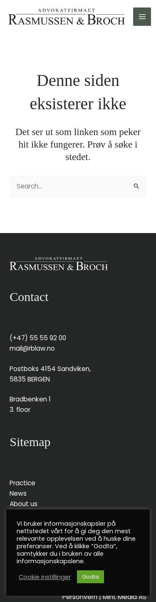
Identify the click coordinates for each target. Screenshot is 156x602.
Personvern (79, 596)
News (18, 493)
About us (23, 503)
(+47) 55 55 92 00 (38, 338)
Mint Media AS (124, 596)
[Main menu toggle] (142, 16)
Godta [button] (90, 577)
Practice (22, 483)
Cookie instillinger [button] (45, 577)
